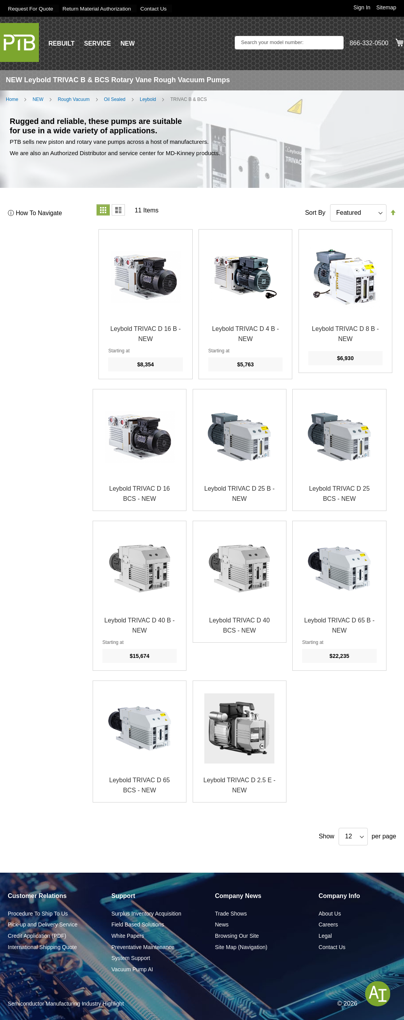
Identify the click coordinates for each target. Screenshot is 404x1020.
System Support (130, 958)
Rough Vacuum (74, 99)
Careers (328, 924)
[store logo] (19, 42)
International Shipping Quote (42, 947)
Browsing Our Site (237, 935)
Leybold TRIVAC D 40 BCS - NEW (239, 625)
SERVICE (98, 43)
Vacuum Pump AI (132, 969)
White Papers (127, 935)
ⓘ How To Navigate (35, 212)
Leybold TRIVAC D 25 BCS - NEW (339, 493)
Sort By (315, 212)
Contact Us (157, 8)
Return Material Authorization (99, 8)
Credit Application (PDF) (37, 935)
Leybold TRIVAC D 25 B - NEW (239, 493)
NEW (128, 43)
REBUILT (61, 43)
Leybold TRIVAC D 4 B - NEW (245, 333)
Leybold (148, 99)
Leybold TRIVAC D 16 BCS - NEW (139, 493)
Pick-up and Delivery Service (42, 924)
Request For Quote (31, 8)
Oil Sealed (114, 99)
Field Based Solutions (137, 924)
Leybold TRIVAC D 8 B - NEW (345, 333)
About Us (329, 913)
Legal (325, 935)
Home (12, 99)
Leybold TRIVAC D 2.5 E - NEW (240, 785)
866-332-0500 (369, 43)
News (221, 924)
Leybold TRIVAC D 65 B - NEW (339, 625)
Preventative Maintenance (142, 947)
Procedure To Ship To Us (38, 913)
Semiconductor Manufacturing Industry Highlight (66, 1004)
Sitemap (386, 7)
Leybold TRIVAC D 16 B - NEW (146, 333)
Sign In (362, 7)
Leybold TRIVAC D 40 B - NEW (139, 625)
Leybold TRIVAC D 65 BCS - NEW (139, 785)
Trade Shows (231, 913)
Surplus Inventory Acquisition (146, 913)
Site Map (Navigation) (241, 947)
